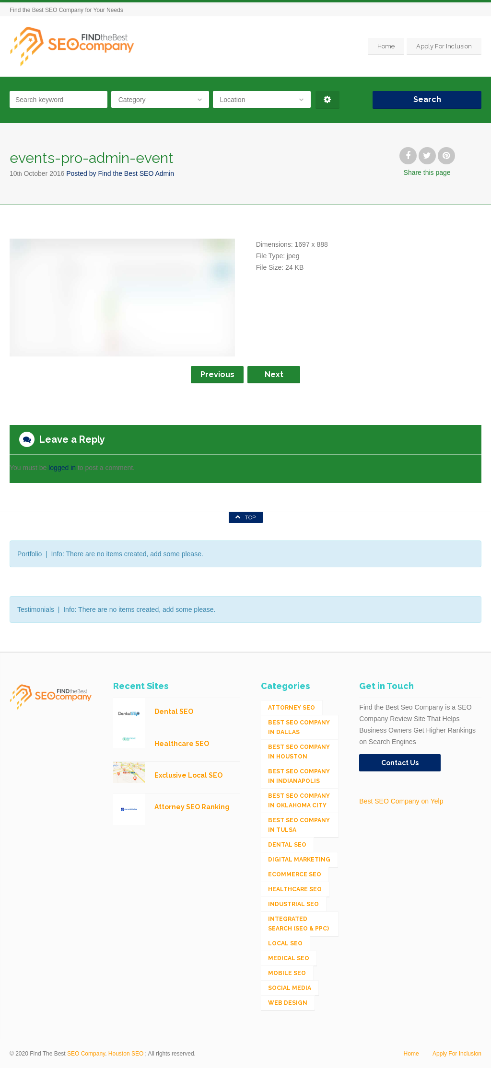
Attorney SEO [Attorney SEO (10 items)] (291, 707)
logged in (62, 467)
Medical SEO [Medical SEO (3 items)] (288, 958)
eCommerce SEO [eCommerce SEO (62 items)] (294, 874)
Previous (217, 374)
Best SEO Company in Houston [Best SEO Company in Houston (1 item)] (299, 752)
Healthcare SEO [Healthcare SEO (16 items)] (295, 889)
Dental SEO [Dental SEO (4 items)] (287, 844)
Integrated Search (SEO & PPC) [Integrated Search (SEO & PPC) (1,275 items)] (298, 924)
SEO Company (86, 1053)
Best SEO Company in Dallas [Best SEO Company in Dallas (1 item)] (299, 727)
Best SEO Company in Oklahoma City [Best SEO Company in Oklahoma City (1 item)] (299, 800)
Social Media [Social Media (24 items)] (289, 988)
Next (274, 374)
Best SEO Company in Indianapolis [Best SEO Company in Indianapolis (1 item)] (299, 776)
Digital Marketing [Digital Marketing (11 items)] (299, 859)
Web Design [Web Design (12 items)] (287, 1002)
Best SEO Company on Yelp (401, 801)
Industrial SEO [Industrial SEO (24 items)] (293, 904)
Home (386, 46)
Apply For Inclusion (444, 46)
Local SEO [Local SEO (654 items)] (285, 943)
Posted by (120, 173)
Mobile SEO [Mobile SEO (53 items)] (287, 973)
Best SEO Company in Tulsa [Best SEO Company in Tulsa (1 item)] (299, 825)
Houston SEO (125, 1053)
